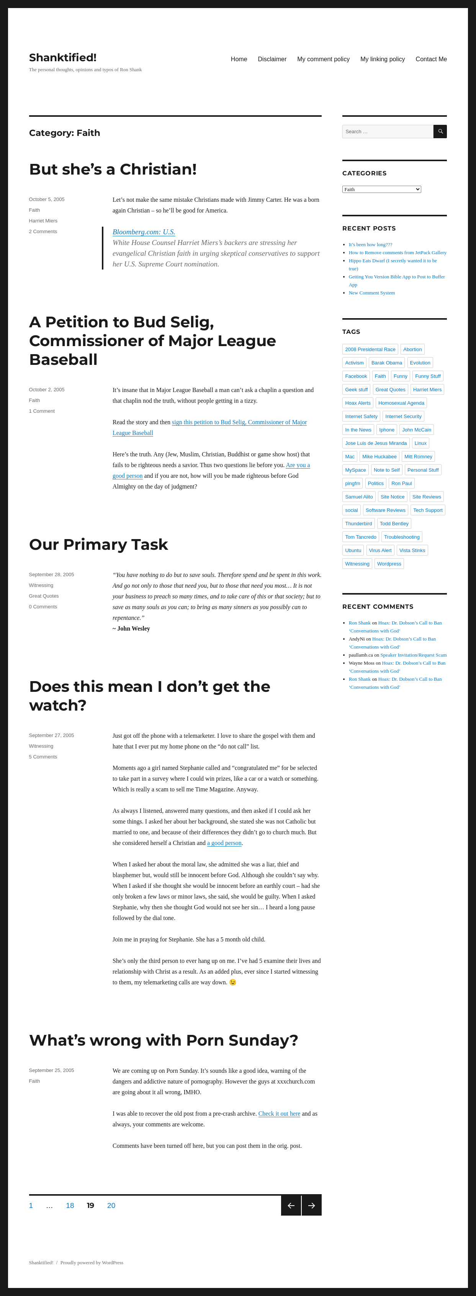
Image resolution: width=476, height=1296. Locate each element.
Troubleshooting (402, 537)
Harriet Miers (43, 221)
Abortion (412, 349)
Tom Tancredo (360, 537)
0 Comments (43, 607)
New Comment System (372, 293)
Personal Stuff (422, 470)
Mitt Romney (418, 456)
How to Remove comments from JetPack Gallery (398, 252)
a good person (224, 843)
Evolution (420, 363)
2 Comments (43, 231)
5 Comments (43, 757)
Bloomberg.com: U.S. (144, 232)
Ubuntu (353, 550)
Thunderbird (358, 523)
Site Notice (393, 497)
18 (72, 1205)
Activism (354, 363)
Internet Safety (361, 416)
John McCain (416, 430)
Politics (376, 483)
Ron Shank (360, 623)
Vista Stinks (412, 550)
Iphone (386, 430)
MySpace (355, 470)
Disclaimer (272, 59)
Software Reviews (386, 510)
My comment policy (323, 59)
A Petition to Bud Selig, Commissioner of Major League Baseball (152, 340)
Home (239, 59)
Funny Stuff (427, 376)
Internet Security (403, 416)
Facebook (356, 376)
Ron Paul (401, 483)
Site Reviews (426, 497)
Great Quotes (44, 596)
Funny (400, 376)
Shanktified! (63, 57)
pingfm (352, 483)
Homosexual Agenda (401, 403)
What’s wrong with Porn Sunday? (164, 1040)
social (351, 510)
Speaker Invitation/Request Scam (413, 655)
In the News (358, 430)
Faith (34, 210)
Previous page (291, 1206)
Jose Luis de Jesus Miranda (376, 443)
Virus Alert (380, 550)
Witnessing (41, 585)
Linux (421, 443)
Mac (350, 456)
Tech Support (428, 510)
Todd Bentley (394, 523)
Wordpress (389, 564)
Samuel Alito (359, 497)
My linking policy (382, 59)
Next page (312, 1206)
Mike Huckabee (379, 456)
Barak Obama (386, 363)
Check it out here (279, 1113)
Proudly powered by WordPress (92, 1262)
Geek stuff (356, 389)
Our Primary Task (98, 544)
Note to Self (387, 470)
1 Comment (42, 411)
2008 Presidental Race (370, 349)
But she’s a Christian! (113, 169)
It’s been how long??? (371, 244)
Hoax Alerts (357, 403)
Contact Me (431, 59)
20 (114, 1205)
